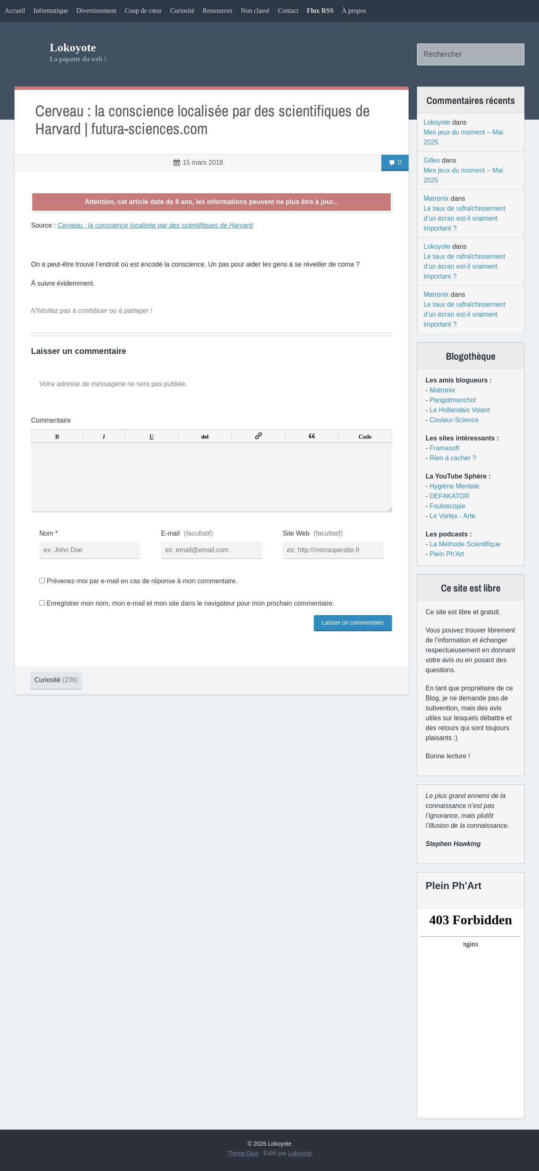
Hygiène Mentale (454, 486)
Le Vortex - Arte (452, 515)
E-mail (170, 546)
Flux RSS (320, 10)
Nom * (48, 546)
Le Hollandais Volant (460, 410)
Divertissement (96, 10)
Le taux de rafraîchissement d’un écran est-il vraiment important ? (464, 218)
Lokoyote (73, 47)
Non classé (255, 10)
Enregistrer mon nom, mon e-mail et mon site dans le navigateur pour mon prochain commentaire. (190, 616)
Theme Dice (242, 1153)
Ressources (218, 10)
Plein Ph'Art (447, 554)
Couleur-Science (454, 419)
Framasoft (445, 448)
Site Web (296, 546)
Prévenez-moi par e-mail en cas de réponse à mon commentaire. (138, 594)
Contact (288, 10)
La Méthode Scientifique (465, 544)
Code (365, 436)
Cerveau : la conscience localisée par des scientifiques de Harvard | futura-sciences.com (202, 120)
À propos (354, 10)
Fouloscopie (447, 506)
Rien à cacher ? (453, 458)
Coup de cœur (143, 10)
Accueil (15, 10)
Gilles (432, 160)
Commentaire (51, 420)
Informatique (51, 10)
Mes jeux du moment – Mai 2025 (463, 137)
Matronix (436, 198)
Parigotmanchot (453, 400)
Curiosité (182, 10)
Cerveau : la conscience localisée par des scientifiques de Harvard (155, 225)
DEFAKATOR (449, 496)
